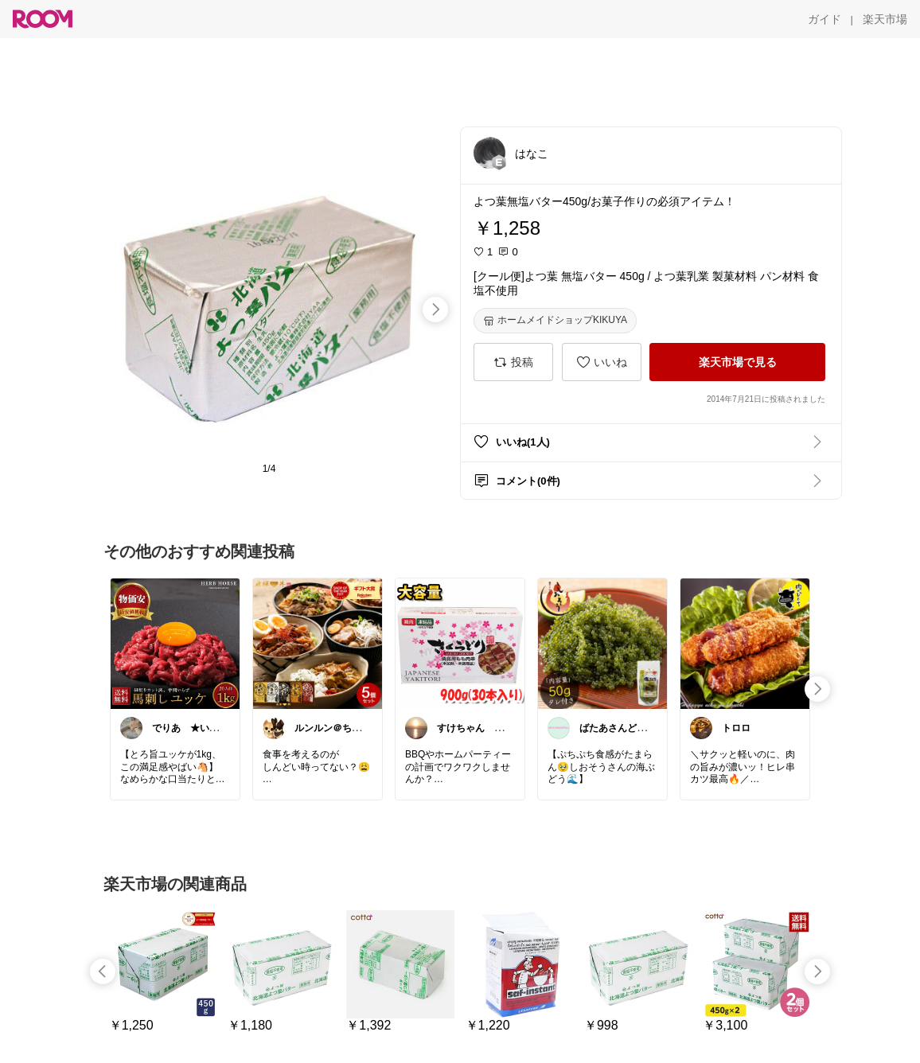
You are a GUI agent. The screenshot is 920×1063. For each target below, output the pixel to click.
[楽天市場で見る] (737, 362)
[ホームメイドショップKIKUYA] (555, 320)
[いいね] (601, 362)
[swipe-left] (102, 971)
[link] (175, 642)
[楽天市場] (885, 19)
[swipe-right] (435, 309)
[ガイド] (824, 19)
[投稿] (513, 362)
